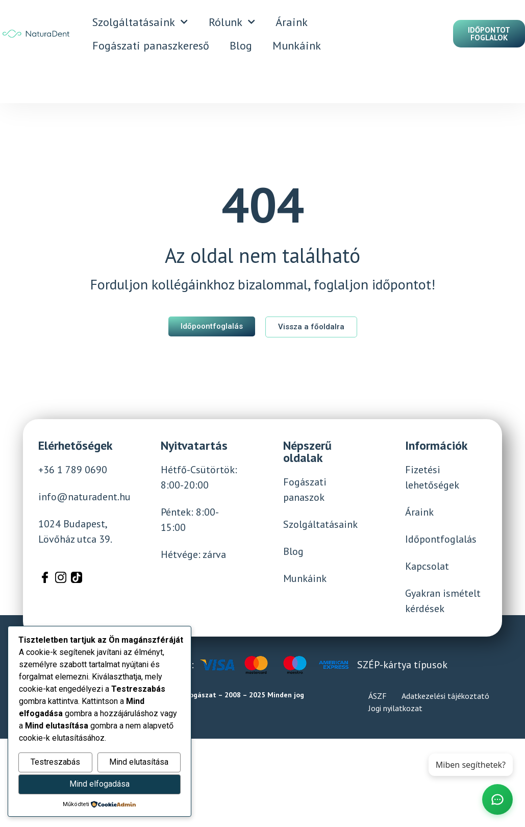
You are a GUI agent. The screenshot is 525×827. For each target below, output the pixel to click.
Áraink (292, 22)
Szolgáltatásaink (140, 22)
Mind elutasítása (138, 762)
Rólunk (232, 22)
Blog (241, 45)
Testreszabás (55, 762)
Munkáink (296, 45)
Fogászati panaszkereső (150, 45)
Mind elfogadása (99, 784)
